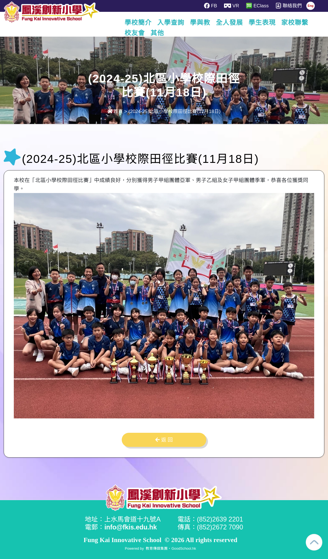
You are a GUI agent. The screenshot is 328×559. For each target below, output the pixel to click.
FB (210, 5)
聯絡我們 (289, 5)
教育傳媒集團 (157, 548)
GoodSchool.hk (183, 548)
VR (231, 5)
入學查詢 (177, 22)
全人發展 (236, 22)
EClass (257, 5)
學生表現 (268, 22)
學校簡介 (144, 22)
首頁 (115, 111)
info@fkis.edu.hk (130, 527)
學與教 (207, 22)
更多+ (298, 22)
